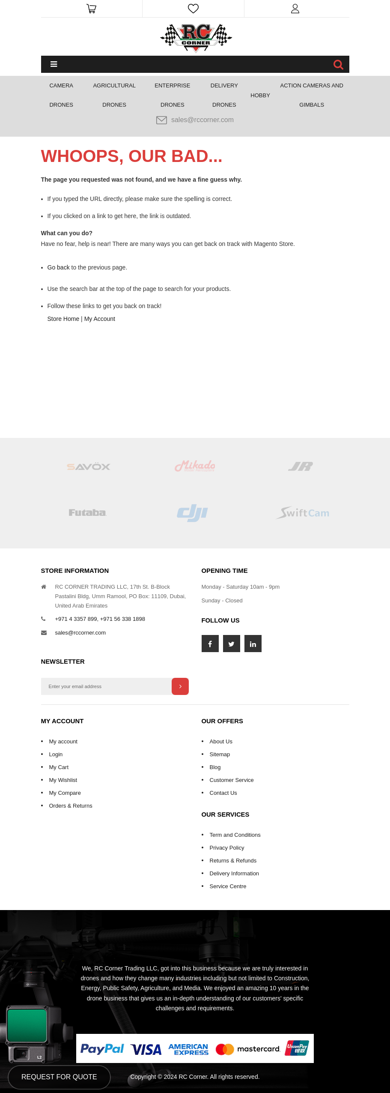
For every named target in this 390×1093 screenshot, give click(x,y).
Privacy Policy (227, 847)
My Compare (65, 793)
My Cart (59, 767)
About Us (221, 741)
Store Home (64, 318)
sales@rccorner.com (195, 120)
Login (56, 754)
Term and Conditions (235, 835)
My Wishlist (63, 780)
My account (63, 741)
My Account (99, 318)
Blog (215, 767)
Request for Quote (59, 1077)
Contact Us (223, 793)
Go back (59, 267)
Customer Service (232, 780)
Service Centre (228, 886)
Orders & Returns (70, 806)
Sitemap (220, 754)
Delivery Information (234, 873)
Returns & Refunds (233, 860)
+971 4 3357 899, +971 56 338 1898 (100, 619)
